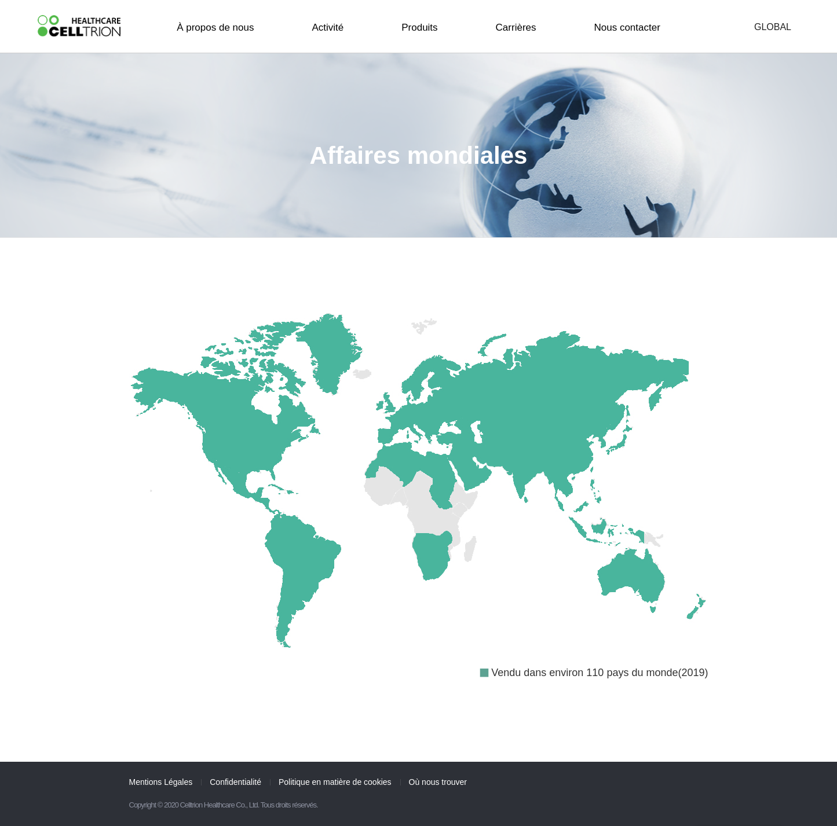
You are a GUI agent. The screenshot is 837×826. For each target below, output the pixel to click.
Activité (327, 27)
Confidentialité (235, 782)
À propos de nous (215, 27)
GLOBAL (772, 27)
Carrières (516, 27)
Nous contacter (627, 27)
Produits (419, 27)
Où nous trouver (438, 782)
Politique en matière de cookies (335, 782)
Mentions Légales (161, 782)
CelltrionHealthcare (79, 25)
